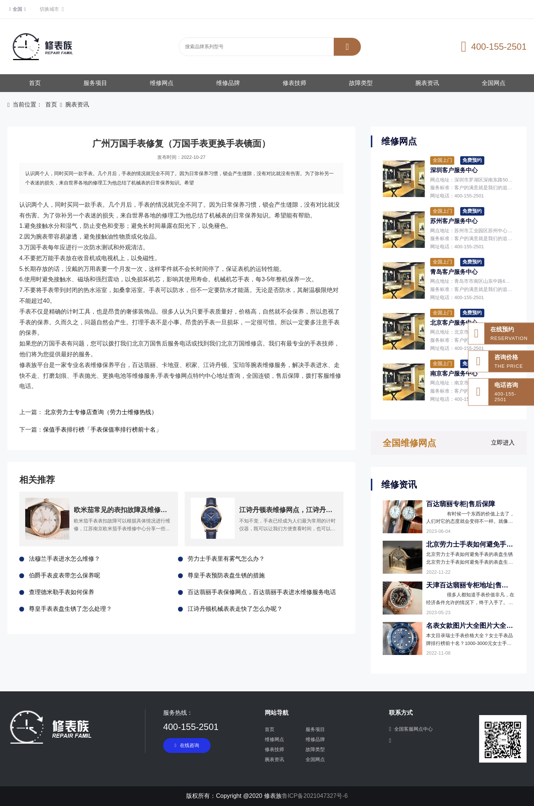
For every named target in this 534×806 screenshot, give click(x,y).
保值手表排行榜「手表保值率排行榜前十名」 (102, 429)
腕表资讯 (427, 83)
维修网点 (162, 83)
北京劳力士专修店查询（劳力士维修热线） (100, 412)
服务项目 (95, 83)
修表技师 (294, 83)
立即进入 (503, 442)
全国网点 (493, 83)
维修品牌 (228, 83)
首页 (35, 83)
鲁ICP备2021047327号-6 (315, 796)
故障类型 (361, 83)
